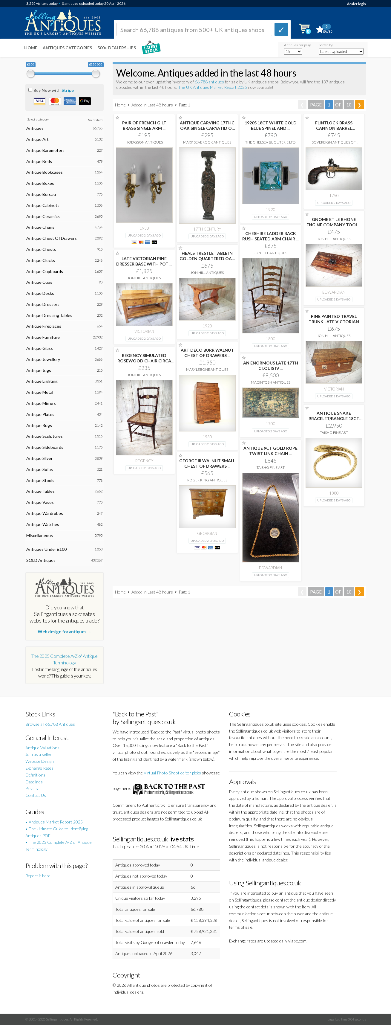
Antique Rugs (39, 425)
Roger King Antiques (207, 480)
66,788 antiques (210, 81)
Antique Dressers (42, 304)
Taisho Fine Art (334, 432)
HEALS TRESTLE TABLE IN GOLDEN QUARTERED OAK (207, 258)
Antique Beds (39, 161)
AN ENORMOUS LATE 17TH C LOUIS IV (270, 365)
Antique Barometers (45, 150)
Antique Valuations (42, 747)
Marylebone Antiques (207, 369)
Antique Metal (39, 392)
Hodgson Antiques (144, 142)
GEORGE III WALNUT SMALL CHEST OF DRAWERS (207, 463)
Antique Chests (41, 249)
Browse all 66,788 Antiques (50, 724)
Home (30, 47)
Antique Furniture (43, 337)
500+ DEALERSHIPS (116, 47)
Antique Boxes (40, 183)
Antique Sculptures (44, 436)
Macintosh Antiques (270, 382)
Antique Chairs (40, 227)
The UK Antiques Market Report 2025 (212, 87)
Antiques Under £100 (46, 549)
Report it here (37, 875)
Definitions (35, 774)
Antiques (35, 128)
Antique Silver (39, 458)
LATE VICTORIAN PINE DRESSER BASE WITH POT (144, 261)
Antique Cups (39, 282)
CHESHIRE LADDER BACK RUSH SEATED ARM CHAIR (270, 236)
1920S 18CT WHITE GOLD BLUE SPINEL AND (271, 125)
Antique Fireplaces (43, 326)
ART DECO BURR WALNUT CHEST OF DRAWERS (207, 352)
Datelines (34, 781)
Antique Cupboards (44, 271)
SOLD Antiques (41, 560)
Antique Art (37, 139)
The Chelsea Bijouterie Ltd (270, 142)
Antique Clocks (40, 260)
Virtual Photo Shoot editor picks (172, 772)
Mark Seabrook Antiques (207, 142)
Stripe (68, 90)
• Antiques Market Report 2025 (54, 821)
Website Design (39, 761)
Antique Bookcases (44, 172)
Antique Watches (42, 524)
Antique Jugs (38, 370)
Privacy (32, 788)
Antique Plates (40, 414)
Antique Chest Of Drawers (51, 238)
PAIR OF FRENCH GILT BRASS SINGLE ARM (144, 125)
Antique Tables (40, 491)
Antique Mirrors (41, 403)
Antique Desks (40, 293)
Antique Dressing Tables (49, 315)
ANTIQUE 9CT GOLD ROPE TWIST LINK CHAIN (270, 451)
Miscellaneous (39, 535)
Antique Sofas (39, 469)
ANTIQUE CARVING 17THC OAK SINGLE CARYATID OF (207, 128)
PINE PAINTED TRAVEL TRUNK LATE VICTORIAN (334, 319)
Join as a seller (38, 754)
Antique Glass (39, 348)
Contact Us (35, 795)
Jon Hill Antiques (333, 239)
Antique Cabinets (42, 205)
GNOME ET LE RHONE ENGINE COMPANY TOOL (333, 222)
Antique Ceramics (43, 216)
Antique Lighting (42, 381)
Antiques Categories (67, 47)
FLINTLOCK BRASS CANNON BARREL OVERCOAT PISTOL (334, 128)
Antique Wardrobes (44, 513)
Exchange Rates (39, 768)
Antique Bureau (41, 194)
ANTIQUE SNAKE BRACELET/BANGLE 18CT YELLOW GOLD (334, 418)
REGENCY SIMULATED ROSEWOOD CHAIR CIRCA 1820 (144, 361)
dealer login (356, 3)
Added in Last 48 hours (152, 104)
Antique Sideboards (44, 447)
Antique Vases (40, 502)
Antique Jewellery (43, 359)
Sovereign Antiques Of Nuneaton (334, 144)
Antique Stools (40, 480)
